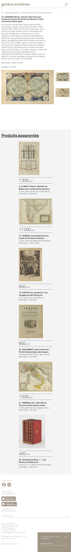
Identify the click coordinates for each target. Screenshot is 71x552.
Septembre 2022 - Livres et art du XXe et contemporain (26, 12)
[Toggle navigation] (66, 4)
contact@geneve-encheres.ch (13, 532)
